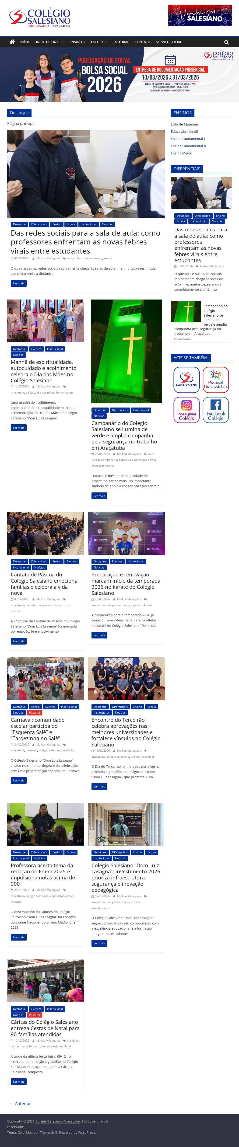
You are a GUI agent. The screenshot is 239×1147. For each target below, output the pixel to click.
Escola (97, 42)
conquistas (57, 896)
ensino (98, 258)
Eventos (36, 349)
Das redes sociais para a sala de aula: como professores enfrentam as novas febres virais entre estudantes (85, 242)
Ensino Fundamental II (188, 146)
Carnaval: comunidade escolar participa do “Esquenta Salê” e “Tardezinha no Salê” (37, 729)
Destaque (19, 224)
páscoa (15, 611)
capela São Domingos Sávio (137, 460)
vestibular (147, 757)
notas (69, 896)
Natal (67, 1046)
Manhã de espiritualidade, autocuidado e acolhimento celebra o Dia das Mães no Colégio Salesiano (44, 371)
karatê (148, 605)
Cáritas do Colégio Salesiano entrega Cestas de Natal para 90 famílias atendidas (45, 1028)
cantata (31, 605)
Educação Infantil (184, 131)
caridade (73, 1040)
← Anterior (20, 1103)
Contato (142, 42)
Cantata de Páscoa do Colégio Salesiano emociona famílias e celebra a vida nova (44, 583)
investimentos (100, 908)
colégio (87, 258)
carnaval (31, 750)
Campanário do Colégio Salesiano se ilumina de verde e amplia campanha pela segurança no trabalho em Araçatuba (124, 435)
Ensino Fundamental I (188, 138)
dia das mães (45, 392)
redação (16, 902)
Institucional (48, 42)
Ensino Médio (181, 153)
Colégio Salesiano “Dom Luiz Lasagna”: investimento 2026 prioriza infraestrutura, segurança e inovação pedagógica (125, 877)
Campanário (109, 460)
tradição (68, 750)
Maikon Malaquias (48, 258)
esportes (136, 605)
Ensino (76, 42)
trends (108, 258)
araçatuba (74, 258)
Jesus (65, 605)
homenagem (64, 392)
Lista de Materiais (185, 124)
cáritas (15, 1046)
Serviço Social (169, 42)
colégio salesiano (102, 466)
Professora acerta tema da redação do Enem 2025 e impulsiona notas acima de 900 (43, 874)
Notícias (107, 224)
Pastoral (120, 42)
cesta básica (29, 1046)
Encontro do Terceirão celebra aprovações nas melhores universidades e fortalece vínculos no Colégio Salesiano (126, 732)
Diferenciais (39, 224)
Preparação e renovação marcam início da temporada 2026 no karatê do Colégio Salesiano (125, 583)
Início (25, 42)
